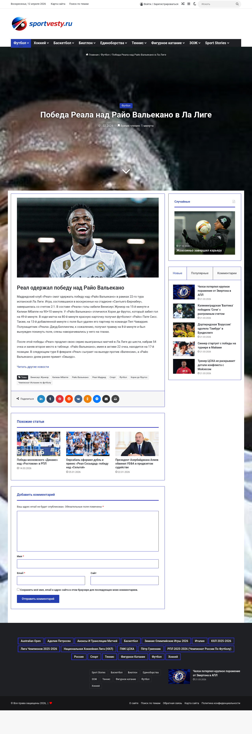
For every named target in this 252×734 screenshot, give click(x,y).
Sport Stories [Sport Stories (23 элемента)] (98, 696)
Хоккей (40, 43)
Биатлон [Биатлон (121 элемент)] (132, 696)
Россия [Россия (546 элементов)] (123, 670)
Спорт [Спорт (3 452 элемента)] (143, 670)
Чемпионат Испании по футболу (34, 382)
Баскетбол (62, 43)
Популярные (199, 273)
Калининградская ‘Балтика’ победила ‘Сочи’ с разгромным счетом (217, 311)
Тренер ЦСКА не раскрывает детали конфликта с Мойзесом (214, 366)
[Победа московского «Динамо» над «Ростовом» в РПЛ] (38, 444)
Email (21, 573)
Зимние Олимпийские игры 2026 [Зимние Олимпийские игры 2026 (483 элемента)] (67, 651)
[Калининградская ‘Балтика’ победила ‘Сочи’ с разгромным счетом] (185, 312)
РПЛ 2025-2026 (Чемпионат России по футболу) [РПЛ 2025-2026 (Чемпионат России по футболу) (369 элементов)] (64, 670)
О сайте (133, 726)
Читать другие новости (33, 367)
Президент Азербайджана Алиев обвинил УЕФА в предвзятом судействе (136, 463)
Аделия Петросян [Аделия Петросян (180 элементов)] (98, 641)
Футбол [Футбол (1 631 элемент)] (226, 670)
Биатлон (86, 43)
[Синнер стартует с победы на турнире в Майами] (185, 350)
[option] (204, 233)
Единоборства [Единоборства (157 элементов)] (150, 696)
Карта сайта (58, 3)
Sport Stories (215, 43)
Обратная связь (172, 726)
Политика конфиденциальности (221, 726)
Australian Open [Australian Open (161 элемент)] (60, 641)
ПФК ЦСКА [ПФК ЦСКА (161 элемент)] (147, 660)
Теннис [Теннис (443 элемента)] (163, 670)
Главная (92, 54)
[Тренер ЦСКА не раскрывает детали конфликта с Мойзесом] (185, 367)
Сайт (93, 573)
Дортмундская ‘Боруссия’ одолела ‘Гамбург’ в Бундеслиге (215, 330)
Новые (177, 273)
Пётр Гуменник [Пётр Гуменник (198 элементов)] (179, 660)
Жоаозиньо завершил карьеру (201, 250)
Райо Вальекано (80, 377)
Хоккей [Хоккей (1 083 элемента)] (126, 679)
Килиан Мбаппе (60, 377)
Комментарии (227, 273)
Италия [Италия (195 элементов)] (113, 651)
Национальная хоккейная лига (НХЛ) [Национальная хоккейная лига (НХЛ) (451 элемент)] (94, 660)
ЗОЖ (193, 43)
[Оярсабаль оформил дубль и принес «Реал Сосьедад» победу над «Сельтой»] (87, 444)
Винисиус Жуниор (40, 377)
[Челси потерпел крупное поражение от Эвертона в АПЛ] (185, 293)
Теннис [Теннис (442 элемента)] (106, 702)
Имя (20, 556)
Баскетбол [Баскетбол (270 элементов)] (196, 641)
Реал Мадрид (99, 377)
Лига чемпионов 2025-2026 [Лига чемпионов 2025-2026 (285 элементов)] (189, 651)
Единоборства (112, 43)
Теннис (138, 43)
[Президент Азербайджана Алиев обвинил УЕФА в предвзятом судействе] (137, 444)
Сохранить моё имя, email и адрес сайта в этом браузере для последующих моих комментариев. (79, 589)
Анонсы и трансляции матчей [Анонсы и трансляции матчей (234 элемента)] (150, 641)
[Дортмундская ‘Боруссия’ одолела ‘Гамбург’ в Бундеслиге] (185, 331)
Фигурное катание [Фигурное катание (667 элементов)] (195, 670)
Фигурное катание (166, 43)
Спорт (113, 377)
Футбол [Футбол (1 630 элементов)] (145, 702)
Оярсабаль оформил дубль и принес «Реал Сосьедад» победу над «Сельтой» (87, 463)
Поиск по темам (78, 3)
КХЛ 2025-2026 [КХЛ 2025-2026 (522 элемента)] (142, 651)
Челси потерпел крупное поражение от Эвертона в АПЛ (215, 292)
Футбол (20, 43)
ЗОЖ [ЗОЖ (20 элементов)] (94, 702)
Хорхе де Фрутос (139, 377)
